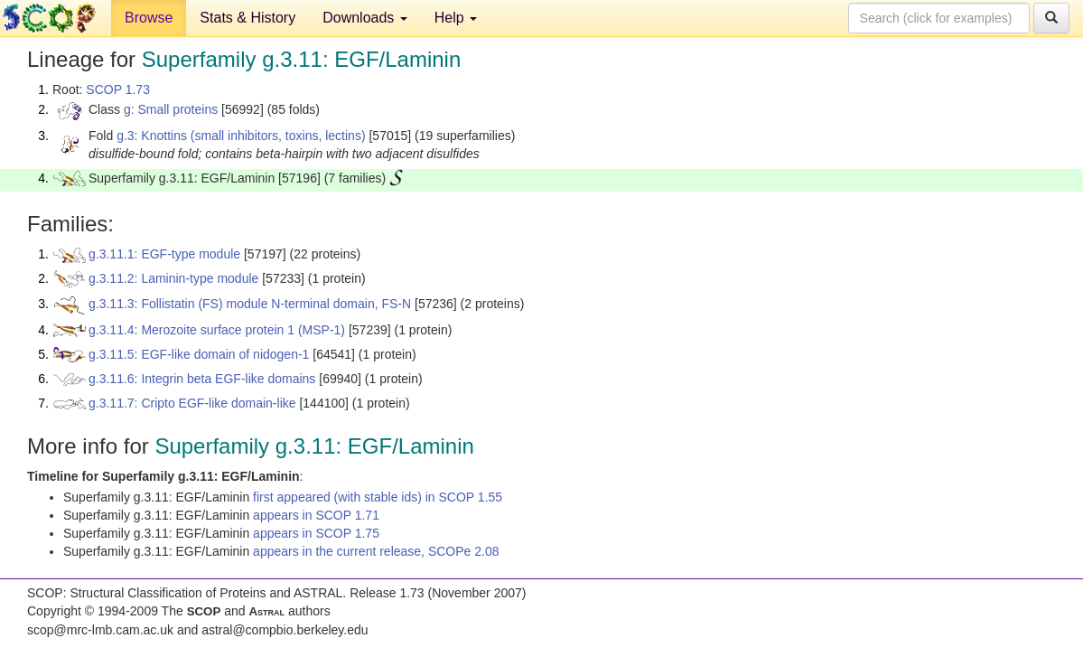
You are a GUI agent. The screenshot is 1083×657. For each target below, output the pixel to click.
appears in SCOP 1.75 (316, 533)
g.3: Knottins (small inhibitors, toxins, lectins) (241, 135)
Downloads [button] (364, 17)
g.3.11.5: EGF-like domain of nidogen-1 (199, 354)
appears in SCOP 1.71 (316, 515)
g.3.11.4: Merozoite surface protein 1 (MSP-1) (217, 330)
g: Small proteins (171, 109)
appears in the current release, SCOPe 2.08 (376, 551)
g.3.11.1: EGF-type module (164, 254)
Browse (149, 17)
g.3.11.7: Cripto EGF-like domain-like (192, 403)
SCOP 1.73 (118, 89)
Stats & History (247, 17)
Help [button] (455, 17)
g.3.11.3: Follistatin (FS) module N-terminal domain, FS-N (250, 303)
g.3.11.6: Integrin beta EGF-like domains (202, 378)
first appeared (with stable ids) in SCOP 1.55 (377, 497)
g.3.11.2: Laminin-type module (173, 278)
